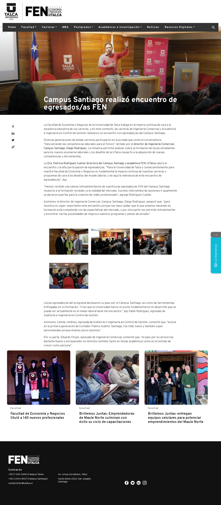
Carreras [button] (48, 27)
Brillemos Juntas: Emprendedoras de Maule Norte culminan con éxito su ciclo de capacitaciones (106, 418)
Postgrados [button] (82, 27)
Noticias (153, 27)
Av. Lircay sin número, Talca (72, 474)
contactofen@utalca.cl (20, 483)
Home (12, 27)
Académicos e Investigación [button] (119, 27)
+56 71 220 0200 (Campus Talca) (26, 474)
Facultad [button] (27, 27)
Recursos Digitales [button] (179, 27)
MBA (65, 27)
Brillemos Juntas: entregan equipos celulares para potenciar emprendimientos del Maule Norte (175, 418)
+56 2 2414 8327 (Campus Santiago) (28, 478)
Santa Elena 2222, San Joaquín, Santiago (74, 480)
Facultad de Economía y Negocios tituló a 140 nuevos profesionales (37, 416)
